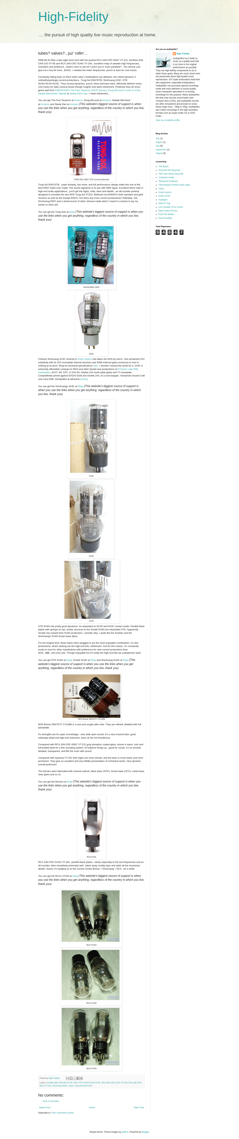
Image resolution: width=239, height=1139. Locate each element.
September (161, 149)
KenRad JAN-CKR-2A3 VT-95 (59, 1083)
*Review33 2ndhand (168, 181)
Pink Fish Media (166, 214)
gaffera (125, 1132)
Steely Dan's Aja (78, 93)
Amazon (78, 100)
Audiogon (163, 199)
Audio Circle (164, 196)
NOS (75, 1083)
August (159, 142)
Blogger (145, 1132)
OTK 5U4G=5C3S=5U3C (90, 1083)
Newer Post (44, 1107)
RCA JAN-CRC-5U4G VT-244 (114, 1083)
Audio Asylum (84, 359)
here (95, 365)
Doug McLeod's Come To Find (124, 90)
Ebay (72, 212)
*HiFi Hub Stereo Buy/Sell (170, 174)
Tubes (71, 1086)
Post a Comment (51, 1101)
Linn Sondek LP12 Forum (170, 207)
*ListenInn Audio (166, 177)
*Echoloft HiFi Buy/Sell (169, 170)
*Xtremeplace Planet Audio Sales (174, 185)
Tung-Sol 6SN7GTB (83, 1086)
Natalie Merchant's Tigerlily (52, 93)
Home (92, 1107)
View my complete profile (168, 120)
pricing (84, 379)
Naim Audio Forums (167, 210)
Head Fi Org (164, 203)
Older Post (139, 1107)
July (157, 138)
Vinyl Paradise (165, 218)
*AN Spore (163, 166)
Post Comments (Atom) (62, 1113)
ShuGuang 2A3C (59, 1086)
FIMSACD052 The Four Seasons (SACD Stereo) (81, 90)
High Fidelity (182, 53)
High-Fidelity (73, 17)
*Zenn (161, 188)
